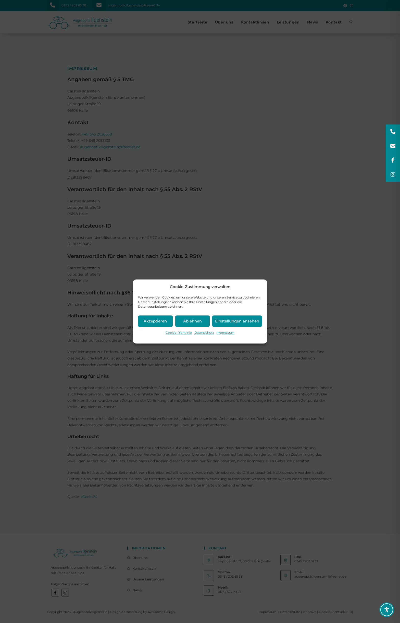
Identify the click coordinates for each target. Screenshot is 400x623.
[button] (393, 131)
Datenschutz (204, 332)
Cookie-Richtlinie (179, 332)
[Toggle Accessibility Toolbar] (387, 610)
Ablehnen (192, 321)
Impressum (225, 332)
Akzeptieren (155, 321)
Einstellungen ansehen (237, 321)
